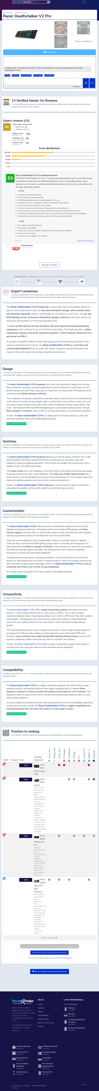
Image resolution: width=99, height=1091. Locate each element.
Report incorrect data (46, 1023)
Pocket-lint (17, 135)
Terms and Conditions (39, 1086)
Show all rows (49, 937)
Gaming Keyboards (21, 13)
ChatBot (41, 1008)
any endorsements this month (65, 946)
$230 (26, 836)
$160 (26, 880)
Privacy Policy (16, 1086)
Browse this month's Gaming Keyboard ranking (49, 953)
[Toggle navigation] (84, 2)
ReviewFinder (7, 13)
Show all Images (83, 41)
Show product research (16, 424)
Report (19, 240)
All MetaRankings (70, 1004)
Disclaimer (26, 1086)
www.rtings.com (26, 247)
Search (40, 1011)
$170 (26, 765)
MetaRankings (43, 1015)
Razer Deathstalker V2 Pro (24, 306)
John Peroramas (27, 246)
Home (40, 1004)
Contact (41, 1026)
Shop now (49, 52)
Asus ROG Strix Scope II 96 (62, 958)
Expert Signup (43, 1019)
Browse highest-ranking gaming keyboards (49, 971)
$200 (26, 780)
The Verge (17, 144)
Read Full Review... (85, 240)
